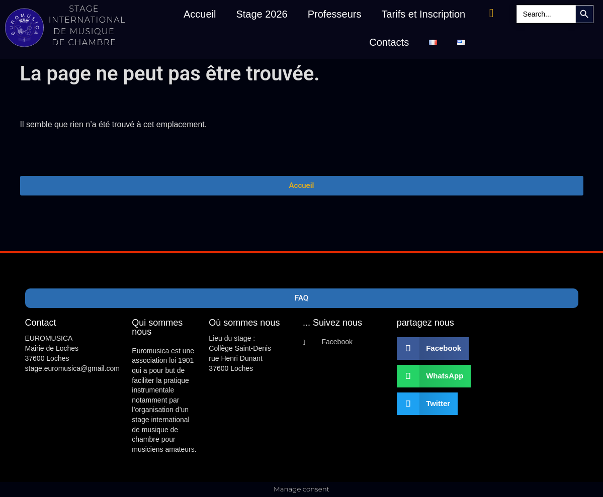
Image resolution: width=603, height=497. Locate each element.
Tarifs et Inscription (423, 14)
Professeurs (335, 14)
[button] (433, 348)
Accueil (200, 14)
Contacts (389, 42)
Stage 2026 (261, 14)
